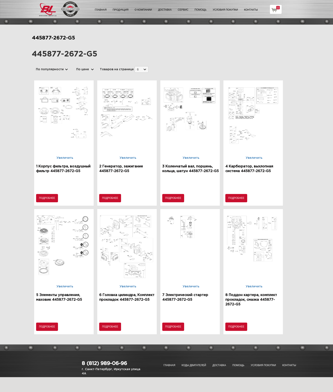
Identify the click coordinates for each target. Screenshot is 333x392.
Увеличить (64, 158)
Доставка (165, 9)
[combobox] (141, 69)
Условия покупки (225, 9)
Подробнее (47, 198)
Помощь (200, 9)
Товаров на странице (117, 69)
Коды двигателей (194, 365)
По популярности (50, 69)
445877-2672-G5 (53, 38)
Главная (101, 9)
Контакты (251, 9)
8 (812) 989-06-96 (104, 363)
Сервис (183, 9)
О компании (143, 9)
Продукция (120, 9)
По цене (82, 69)
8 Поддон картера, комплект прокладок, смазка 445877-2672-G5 (251, 300)
